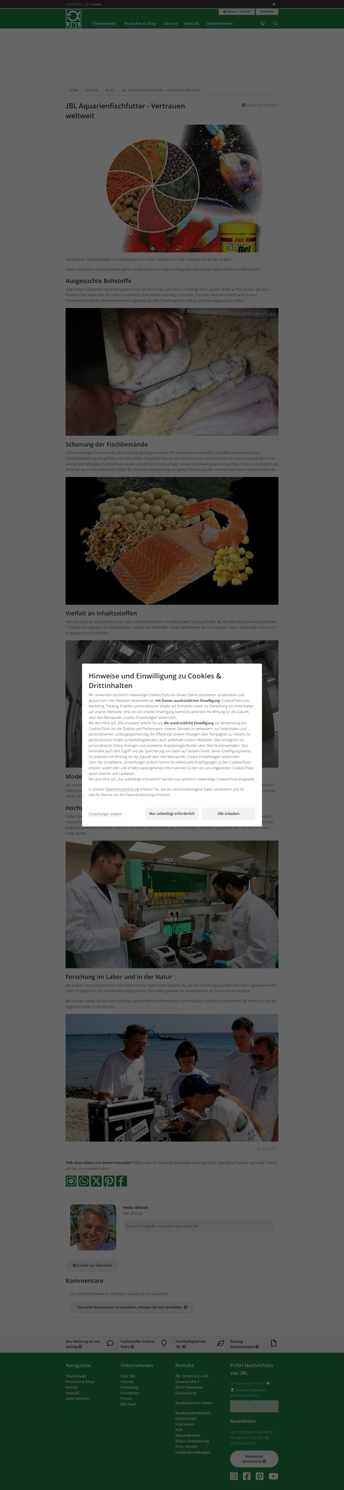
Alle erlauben (229, 813)
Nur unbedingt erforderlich (172, 813)
